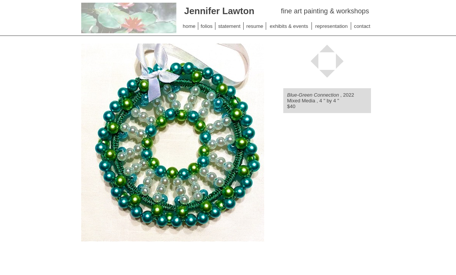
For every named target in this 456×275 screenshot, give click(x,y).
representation (331, 26)
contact (362, 26)
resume (254, 26)
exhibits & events (289, 26)
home (189, 26)
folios (206, 26)
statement (229, 26)
